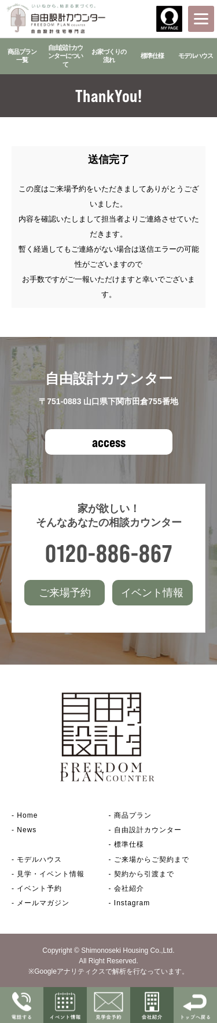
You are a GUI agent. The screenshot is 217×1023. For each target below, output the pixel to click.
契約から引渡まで (144, 874)
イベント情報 (152, 592)
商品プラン (133, 815)
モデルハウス (195, 55)
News (26, 830)
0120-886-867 (108, 553)
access (109, 442)
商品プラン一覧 (22, 55)
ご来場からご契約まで (151, 859)
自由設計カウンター (148, 830)
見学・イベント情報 (50, 874)
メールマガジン (43, 903)
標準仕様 (152, 55)
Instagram (132, 903)
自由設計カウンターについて (65, 56)
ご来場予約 (65, 592)
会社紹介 (129, 888)
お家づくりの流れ (108, 55)
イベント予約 (39, 888)
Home (27, 815)
